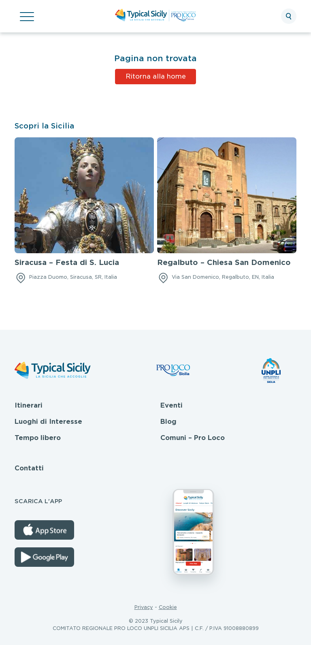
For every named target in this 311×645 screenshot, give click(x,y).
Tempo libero (38, 438)
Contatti (29, 468)
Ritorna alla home (156, 76)
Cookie (168, 607)
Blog (168, 421)
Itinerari (29, 405)
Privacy (143, 607)
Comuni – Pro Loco (192, 438)
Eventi (171, 405)
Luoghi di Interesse (48, 421)
